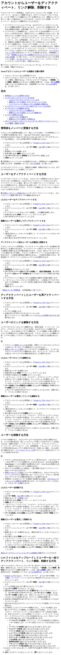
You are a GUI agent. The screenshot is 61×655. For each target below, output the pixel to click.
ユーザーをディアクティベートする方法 (19, 98)
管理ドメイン (19, 345)
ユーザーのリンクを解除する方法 (17, 108)
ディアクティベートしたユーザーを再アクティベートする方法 (28, 106)
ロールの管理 (35, 163)
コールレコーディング (24, 59)
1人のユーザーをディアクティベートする (24, 100)
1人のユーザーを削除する (18, 117)
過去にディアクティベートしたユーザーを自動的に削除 (21, 553)
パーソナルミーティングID (25, 450)
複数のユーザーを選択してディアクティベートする (28, 102)
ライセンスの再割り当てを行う (46, 315)
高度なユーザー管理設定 (11, 290)
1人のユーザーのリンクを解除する (21, 110)
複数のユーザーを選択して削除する (22, 119)
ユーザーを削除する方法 (14, 115)
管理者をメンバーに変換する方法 (17, 96)
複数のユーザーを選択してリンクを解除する (25, 113)
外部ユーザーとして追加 (14, 349)
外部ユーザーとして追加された (14, 193)
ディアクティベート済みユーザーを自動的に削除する (28, 104)
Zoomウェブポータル (42, 143)
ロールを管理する (35, 572)
